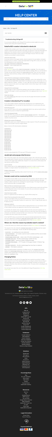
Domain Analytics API (26, 327)
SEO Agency (26, 355)
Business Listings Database (26, 345)
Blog (26, 375)
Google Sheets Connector (26, 399)
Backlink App (26, 353)
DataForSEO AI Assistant (25, 407)
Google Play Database (26, 341)
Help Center (26, 379)
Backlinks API (26, 313)
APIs (8, 28)
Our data (26, 404)
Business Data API (26, 323)
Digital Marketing (26, 362)
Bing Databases (26, 336)
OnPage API (26, 315)
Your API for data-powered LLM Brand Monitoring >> (26, 1)
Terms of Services (26, 416)
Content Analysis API (26, 329)
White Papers (26, 378)
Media (26, 358)
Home (4, 28)
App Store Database (26, 339)
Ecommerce (26, 359)
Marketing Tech (26, 364)
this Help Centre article (34, 167)
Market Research (26, 361)
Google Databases (26, 334)
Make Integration (26, 401)
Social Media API (26, 320)
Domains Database (26, 342)
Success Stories (26, 383)
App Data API (26, 321)
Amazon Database (26, 338)
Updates (26, 381)
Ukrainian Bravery (26, 395)
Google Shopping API (26, 326)
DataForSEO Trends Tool (26, 403)
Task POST (9, 69)
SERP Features (26, 396)
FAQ (26, 393)
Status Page (26, 406)
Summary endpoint (36, 220)
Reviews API (26, 318)
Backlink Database (26, 344)
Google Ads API (26, 312)
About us (26, 392)
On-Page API (14, 28)
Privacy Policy (26, 415)
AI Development (26, 367)
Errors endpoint (35, 225)
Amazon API (26, 324)
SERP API (26, 310)
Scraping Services (26, 366)
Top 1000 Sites (26, 398)
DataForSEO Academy (26, 384)
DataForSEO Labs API (26, 316)
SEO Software (26, 356)
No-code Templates (26, 376)
